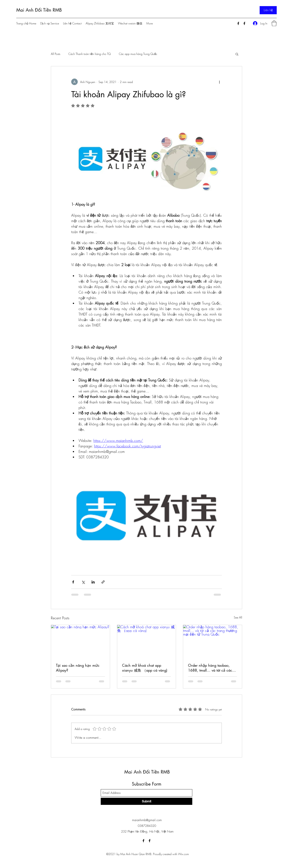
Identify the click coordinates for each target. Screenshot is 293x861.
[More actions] (219, 81)
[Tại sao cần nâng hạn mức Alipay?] (80, 641)
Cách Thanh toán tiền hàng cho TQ (89, 54)
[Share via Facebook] (73, 582)
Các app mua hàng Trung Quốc (138, 54)
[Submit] (146, 801)
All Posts (55, 54)
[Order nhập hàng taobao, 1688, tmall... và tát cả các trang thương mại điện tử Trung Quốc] (212, 641)
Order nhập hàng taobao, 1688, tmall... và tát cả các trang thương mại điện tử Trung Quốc (210, 668)
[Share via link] (103, 582)
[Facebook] (238, 23)
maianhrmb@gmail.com (147, 820)
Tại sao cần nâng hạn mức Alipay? (77, 668)
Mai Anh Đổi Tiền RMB (39, 10)
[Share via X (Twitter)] (83, 582)
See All (238, 617)
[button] (274, 23)
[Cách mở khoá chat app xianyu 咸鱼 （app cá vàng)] (146, 641)
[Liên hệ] (268, 10)
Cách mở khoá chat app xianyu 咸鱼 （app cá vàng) (144, 668)
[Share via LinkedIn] (93, 582)
